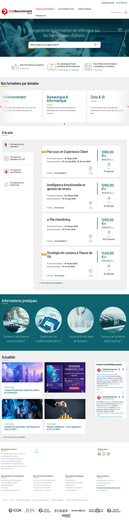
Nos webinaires (71, 490)
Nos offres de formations (43, 476)
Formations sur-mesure (42, 490)
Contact (5, 500)
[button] (48, 392)
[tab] (17, 146)
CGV (12, 500)
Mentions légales (57, 500)
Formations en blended (41, 488)
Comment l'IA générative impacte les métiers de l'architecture (21, 391)
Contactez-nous (108, 3)
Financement (70, 480)
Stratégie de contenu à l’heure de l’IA (69, 254)
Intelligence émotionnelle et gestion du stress (66, 186)
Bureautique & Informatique (11, 480)
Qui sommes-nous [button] (66, 9)
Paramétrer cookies (23, 500)
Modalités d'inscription (74, 488)
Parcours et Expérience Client (67, 151)
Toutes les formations (45, 9)
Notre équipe (70, 485)
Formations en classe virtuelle (44, 480)
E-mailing (4, 488)
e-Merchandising (58, 219)
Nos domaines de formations (12, 476)
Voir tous (25, 68)
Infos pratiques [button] (84, 9)
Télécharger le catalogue (68, 70)
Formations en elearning (42, 483)
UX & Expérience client (9, 483)
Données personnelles (41, 500)
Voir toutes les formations (52, 283)
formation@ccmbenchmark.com (109, 488)
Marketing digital (7, 485)
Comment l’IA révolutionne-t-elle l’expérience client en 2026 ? (22, 428)
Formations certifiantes (42, 485)
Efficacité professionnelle (10, 490)
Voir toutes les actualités (14, 437)
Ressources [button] (41, 15)
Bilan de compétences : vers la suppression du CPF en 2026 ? (64, 428)
